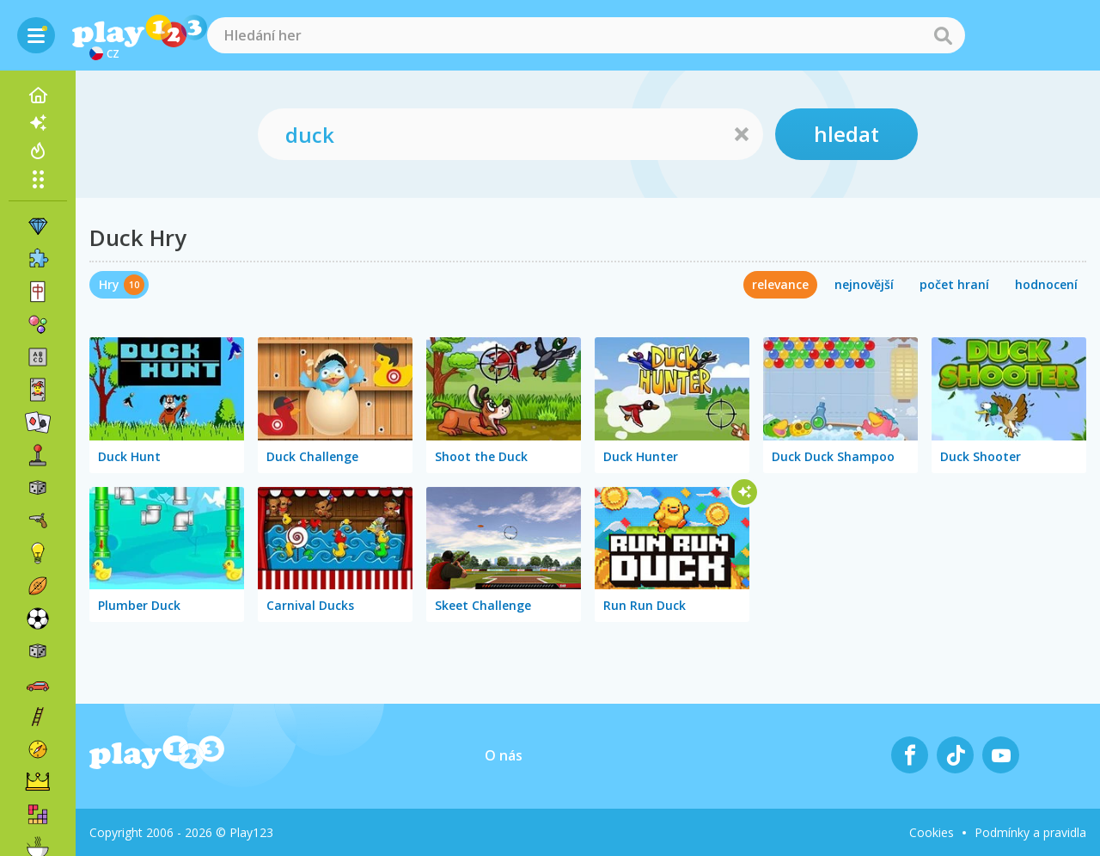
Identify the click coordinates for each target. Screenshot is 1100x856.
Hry (109, 284)
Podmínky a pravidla (1030, 832)
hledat (846, 134)
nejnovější (864, 284)
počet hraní (954, 284)
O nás (503, 755)
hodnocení (1046, 284)
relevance (780, 284)
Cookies (931, 832)
